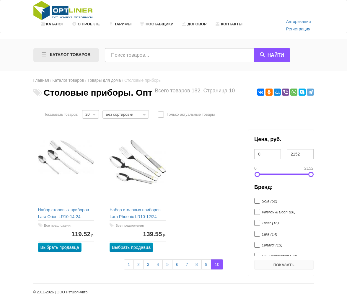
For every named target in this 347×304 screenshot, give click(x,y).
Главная (41, 80)
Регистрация (298, 29)
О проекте (86, 24)
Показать (283, 265)
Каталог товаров (68, 80)
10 (217, 264)
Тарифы (120, 24)
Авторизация (298, 21)
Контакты (229, 24)
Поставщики (156, 24)
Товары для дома (104, 80)
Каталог (52, 24)
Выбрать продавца (59, 247)
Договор (194, 24)
